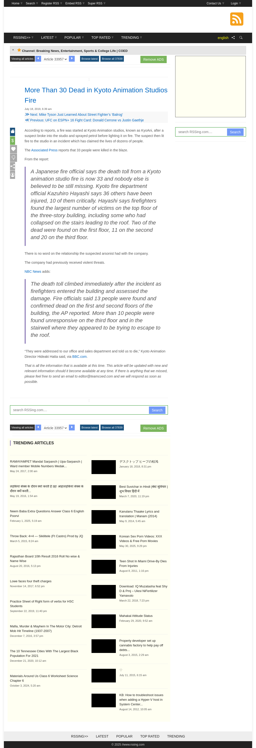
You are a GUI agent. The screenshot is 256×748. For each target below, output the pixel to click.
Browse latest (90, 58)
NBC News (33, 271)
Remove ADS (153, 59)
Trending (176, 736)
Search (157, 410)
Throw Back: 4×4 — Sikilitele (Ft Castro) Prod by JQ (46, 536)
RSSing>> (79, 736)
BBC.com (79, 357)
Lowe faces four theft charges (31, 581)
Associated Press (44, 150)
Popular (124, 736)
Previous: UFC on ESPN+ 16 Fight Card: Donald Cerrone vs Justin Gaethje (84, 120)
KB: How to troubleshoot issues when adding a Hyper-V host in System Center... (141, 699)
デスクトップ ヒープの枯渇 (138, 461)
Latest (102, 736)
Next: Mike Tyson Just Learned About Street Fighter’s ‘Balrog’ (74, 115)
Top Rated (149, 736)
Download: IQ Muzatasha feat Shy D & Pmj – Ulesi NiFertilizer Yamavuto (143, 590)
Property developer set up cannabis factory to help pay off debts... (141, 645)
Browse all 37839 (112, 58)
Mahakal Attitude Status (136, 616)
